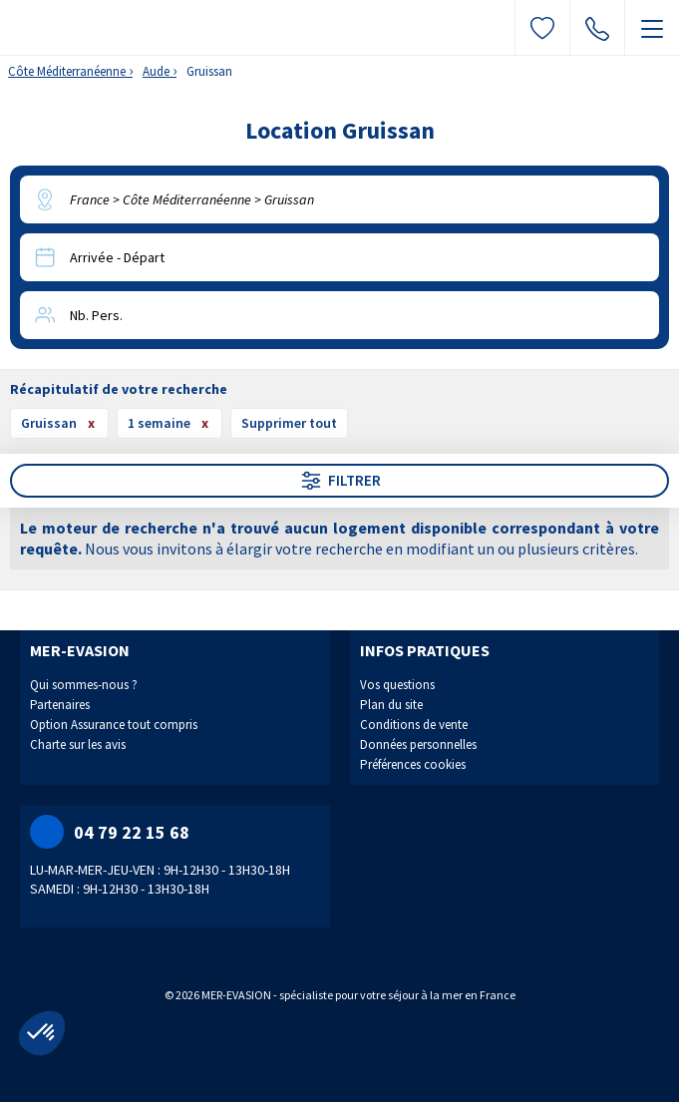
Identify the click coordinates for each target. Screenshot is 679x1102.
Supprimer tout (289, 423)
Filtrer (340, 481)
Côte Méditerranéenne (67, 71)
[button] (42, 1033)
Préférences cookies (413, 764)
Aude (156, 71)
